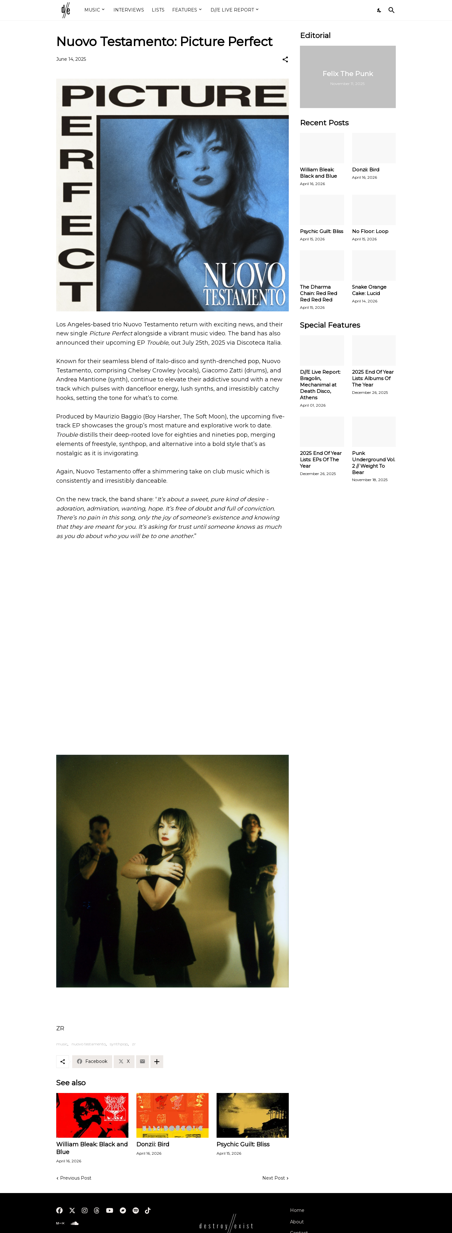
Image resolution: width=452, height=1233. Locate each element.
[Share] (285, 59)
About (297, 1222)
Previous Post (75, 1178)
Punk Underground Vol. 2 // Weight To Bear (373, 462)
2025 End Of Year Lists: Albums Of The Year (373, 378)
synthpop (119, 1044)
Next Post (273, 1178)
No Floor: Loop (370, 231)
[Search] (390, 10)
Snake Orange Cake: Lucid (369, 290)
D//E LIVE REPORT (232, 10)
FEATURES (184, 10)
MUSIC (92, 10)
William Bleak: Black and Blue (92, 1148)
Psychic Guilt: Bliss (243, 1144)
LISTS (158, 10)
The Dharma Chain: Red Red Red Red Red (318, 293)
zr (134, 1044)
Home (297, 1210)
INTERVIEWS (128, 10)
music (61, 1044)
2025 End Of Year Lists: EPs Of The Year (320, 459)
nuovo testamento (89, 1044)
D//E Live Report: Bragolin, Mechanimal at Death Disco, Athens (320, 385)
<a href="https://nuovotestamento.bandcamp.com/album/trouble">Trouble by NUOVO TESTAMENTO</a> (172, 718)
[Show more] (156, 1061)
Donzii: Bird (152, 1144)
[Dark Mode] (379, 10)
